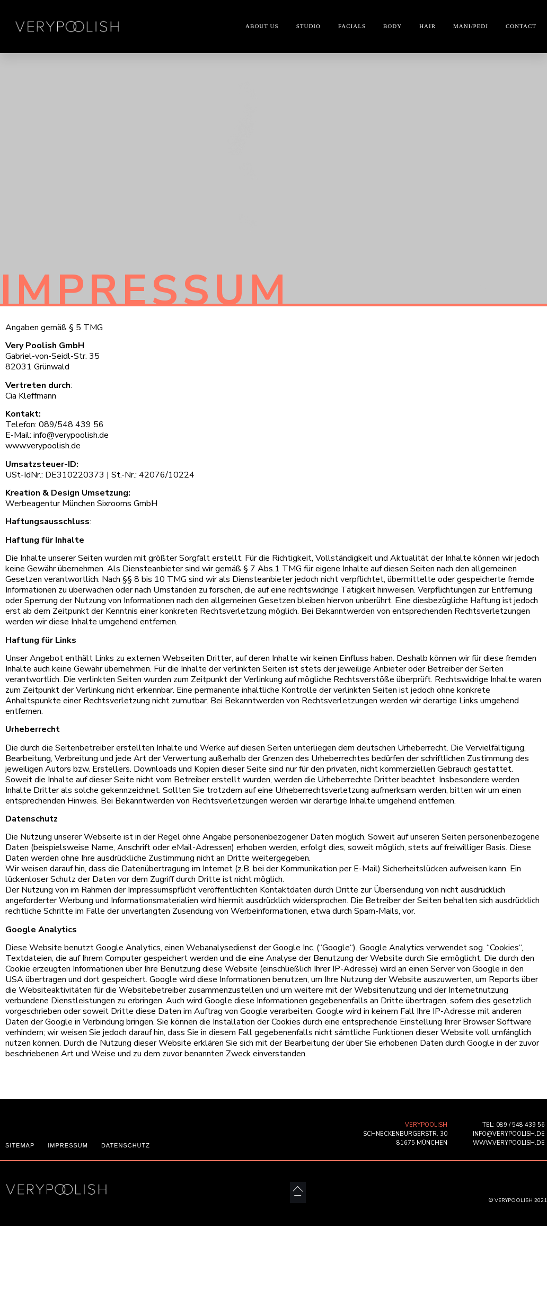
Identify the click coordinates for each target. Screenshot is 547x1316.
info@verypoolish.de (70, 435)
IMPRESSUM (68, 1145)
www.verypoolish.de (43, 446)
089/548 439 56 (71, 424)
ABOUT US (262, 26)
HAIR (427, 26)
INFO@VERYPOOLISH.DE (509, 1134)
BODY (392, 26)
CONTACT (521, 26)
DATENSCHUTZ (125, 1145)
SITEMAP (19, 1145)
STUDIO (308, 26)
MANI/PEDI (470, 26)
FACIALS (352, 26)
